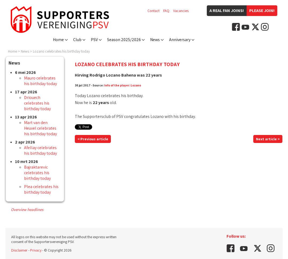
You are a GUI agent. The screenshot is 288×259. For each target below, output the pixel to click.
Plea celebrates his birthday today (41, 189)
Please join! (262, 10)
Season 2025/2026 (124, 39)
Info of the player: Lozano (122, 85)
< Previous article (92, 139)
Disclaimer (19, 250)
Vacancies (181, 10)
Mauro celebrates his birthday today (40, 80)
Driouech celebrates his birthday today (37, 103)
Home (58, 39)
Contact (153, 10)
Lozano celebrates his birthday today (61, 51)
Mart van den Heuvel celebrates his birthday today (40, 128)
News (155, 39)
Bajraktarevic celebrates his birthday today (37, 172)
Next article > (268, 139)
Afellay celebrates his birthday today (40, 150)
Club (77, 39)
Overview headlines (27, 209)
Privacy (35, 250)
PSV (94, 39)
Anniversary (179, 39)
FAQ (166, 10)
